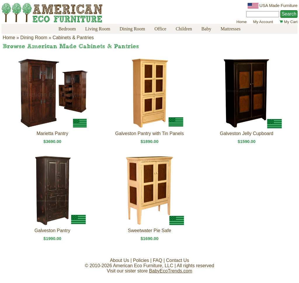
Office (160, 28)
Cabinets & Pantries (73, 37)
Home (242, 22)
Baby (206, 28)
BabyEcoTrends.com (170, 270)
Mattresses (230, 28)
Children (184, 28)
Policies (141, 260)
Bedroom (67, 28)
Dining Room (132, 28)
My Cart (288, 22)
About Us (119, 260)
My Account (263, 22)
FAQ (157, 260)
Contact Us (177, 260)
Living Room (97, 28)
